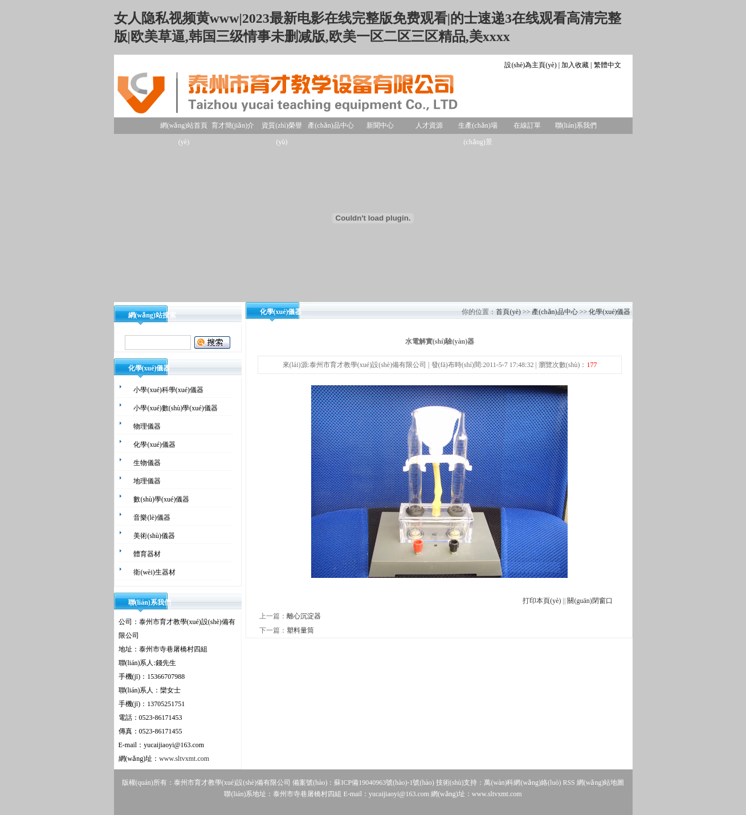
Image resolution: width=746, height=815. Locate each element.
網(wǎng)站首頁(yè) (184, 127)
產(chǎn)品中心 (330, 125)
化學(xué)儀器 (609, 312)
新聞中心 (380, 125)
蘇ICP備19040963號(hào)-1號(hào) (384, 783)
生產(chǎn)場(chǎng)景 (477, 127)
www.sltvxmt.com (184, 759)
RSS (568, 783)
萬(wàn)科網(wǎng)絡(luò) (523, 783)
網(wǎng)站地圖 (601, 783)
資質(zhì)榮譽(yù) (282, 127)
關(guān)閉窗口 (589, 601)
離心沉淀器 (304, 616)
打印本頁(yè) (542, 601)
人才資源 (429, 125)
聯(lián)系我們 (576, 125)
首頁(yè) (508, 312)
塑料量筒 (300, 630)
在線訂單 (527, 125)
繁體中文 (607, 65)
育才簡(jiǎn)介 (233, 125)
